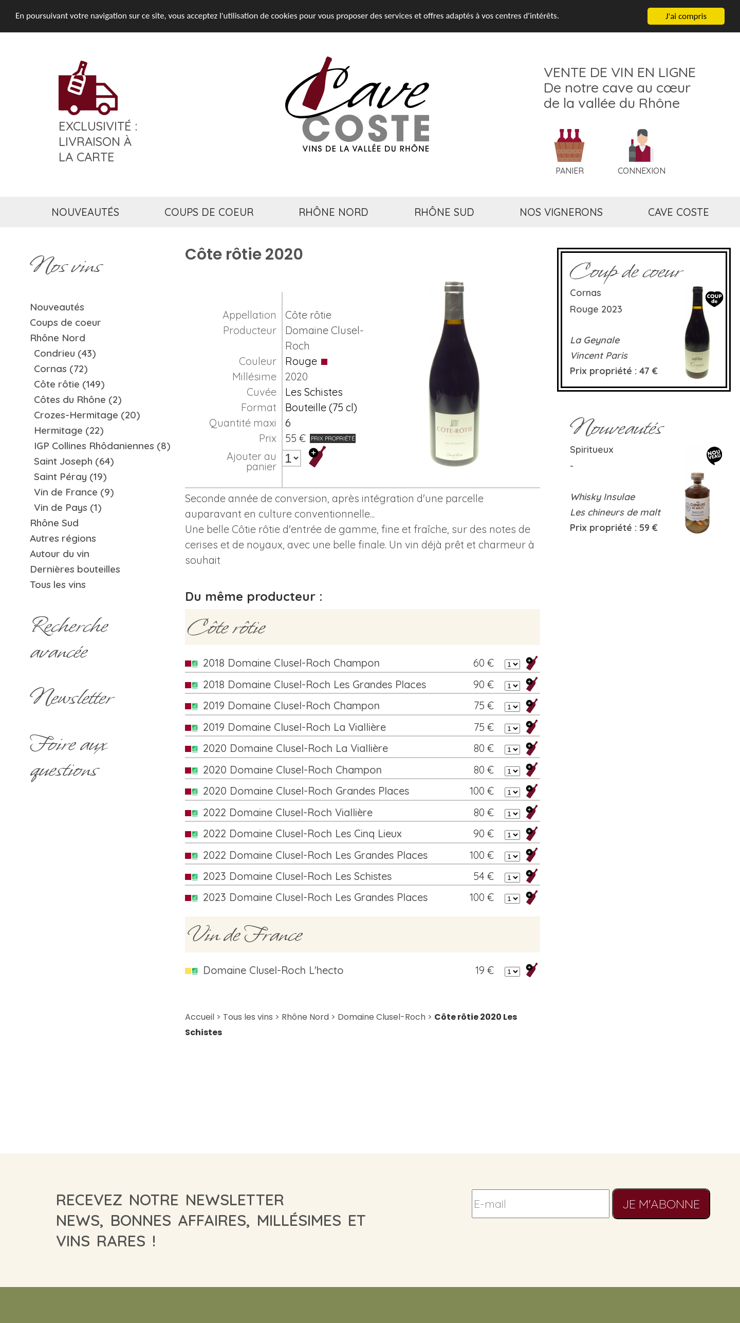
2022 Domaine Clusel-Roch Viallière (288, 812)
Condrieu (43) (65, 353)
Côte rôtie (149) (69, 384)
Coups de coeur (65, 322)
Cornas (585, 293)
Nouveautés (57, 307)
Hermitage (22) (69, 430)
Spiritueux (592, 449)
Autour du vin (59, 553)
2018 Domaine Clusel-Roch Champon (291, 662)
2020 (296, 376)
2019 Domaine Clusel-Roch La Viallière (294, 727)
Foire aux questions (68, 756)
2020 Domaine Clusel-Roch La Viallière (295, 748)
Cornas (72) (61, 368)
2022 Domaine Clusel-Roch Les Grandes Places (315, 855)
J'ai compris (686, 16)
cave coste (678, 212)
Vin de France (245, 934)
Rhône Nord (57, 338)
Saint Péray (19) (70, 476)
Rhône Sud (54, 523)
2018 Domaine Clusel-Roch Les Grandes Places (314, 684)
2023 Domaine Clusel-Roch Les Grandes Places (315, 897)
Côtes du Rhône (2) (78, 399)
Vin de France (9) (74, 492)
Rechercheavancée (68, 638)
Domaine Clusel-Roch (381, 1017)
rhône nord (333, 212)
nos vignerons (561, 212)
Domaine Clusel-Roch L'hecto (273, 970)
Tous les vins (58, 584)
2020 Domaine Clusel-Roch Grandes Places (306, 790)
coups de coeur (208, 212)
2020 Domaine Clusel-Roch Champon (292, 769)
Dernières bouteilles (75, 569)
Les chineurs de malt (615, 512)
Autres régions (63, 538)
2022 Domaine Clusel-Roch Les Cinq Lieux (302, 833)
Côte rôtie (308, 314)
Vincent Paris (598, 355)
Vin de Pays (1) (68, 507)
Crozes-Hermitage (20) (87, 415)
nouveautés (85, 212)
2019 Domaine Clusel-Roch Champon (291, 705)
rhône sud (444, 212)
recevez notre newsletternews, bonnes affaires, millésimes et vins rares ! (211, 1220)
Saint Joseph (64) (74, 461)
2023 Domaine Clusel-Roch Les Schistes (297, 876)
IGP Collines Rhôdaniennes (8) (102, 445)
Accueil (199, 1017)
